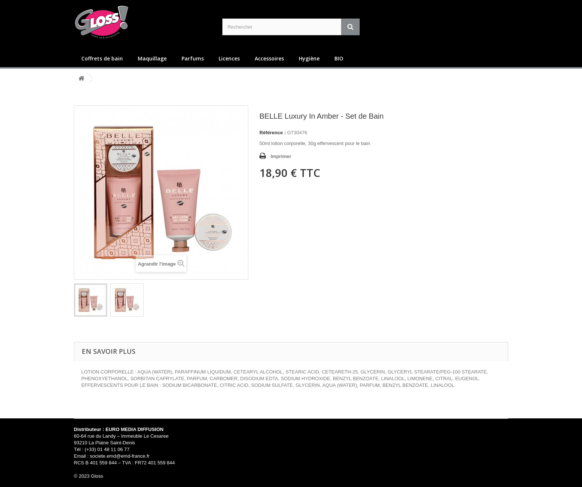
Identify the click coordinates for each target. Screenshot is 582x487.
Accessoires (269, 58)
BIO (338, 58)
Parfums (193, 58)
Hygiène (309, 58)
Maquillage (152, 58)
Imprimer (281, 156)
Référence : (272, 132)
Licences (229, 58)
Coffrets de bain (102, 58)
